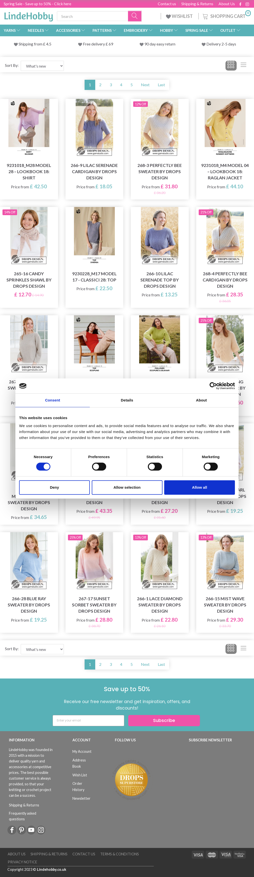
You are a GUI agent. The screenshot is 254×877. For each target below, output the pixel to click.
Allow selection (126, 487)
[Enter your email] (88, 720)
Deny (54, 487)
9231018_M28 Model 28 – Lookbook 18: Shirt (29, 171)
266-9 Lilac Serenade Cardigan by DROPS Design (94, 171)
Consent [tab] (52, 400)
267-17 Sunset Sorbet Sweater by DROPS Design (94, 605)
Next (145, 84)
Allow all (199, 487)
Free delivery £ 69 (98, 43)
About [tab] (201, 400)
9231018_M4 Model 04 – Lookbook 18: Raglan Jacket (225, 171)
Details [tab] (127, 400)
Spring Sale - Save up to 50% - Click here (37, 3)
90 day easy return (159, 43)
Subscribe (164, 720)
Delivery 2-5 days (221, 43)
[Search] (135, 16)
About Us (227, 3)
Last (161, 84)
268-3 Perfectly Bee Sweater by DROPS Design (159, 171)
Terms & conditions (119, 854)
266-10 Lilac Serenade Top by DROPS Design (159, 280)
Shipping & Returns (197, 3)
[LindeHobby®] (28, 15)
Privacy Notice (22, 862)
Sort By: (12, 65)
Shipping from (31, 43)
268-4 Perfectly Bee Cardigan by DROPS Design (225, 280)
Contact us (167, 3)
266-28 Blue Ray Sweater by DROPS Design (29, 605)
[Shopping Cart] (226, 15)
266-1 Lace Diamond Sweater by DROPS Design (160, 605)
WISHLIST (179, 16)
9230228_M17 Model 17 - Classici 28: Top (94, 276)
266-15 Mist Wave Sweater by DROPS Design (225, 605)
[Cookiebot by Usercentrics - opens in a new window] (213, 386)
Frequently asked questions (22, 816)
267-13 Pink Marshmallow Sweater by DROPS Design (29, 499)
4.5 (48, 43)
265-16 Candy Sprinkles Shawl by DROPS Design (29, 280)
